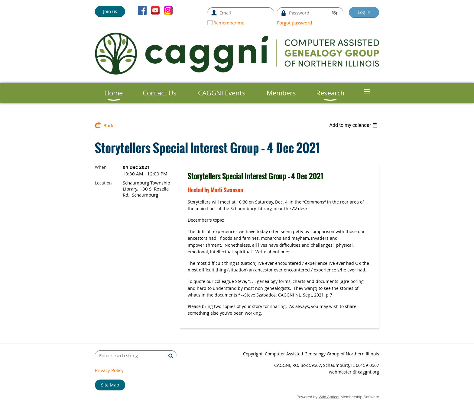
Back (108, 125)
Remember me (228, 23)
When (101, 167)
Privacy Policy (109, 370)
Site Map (110, 385)
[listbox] (354, 125)
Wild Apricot (329, 397)
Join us (110, 11)
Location (103, 183)
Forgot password (294, 23)
